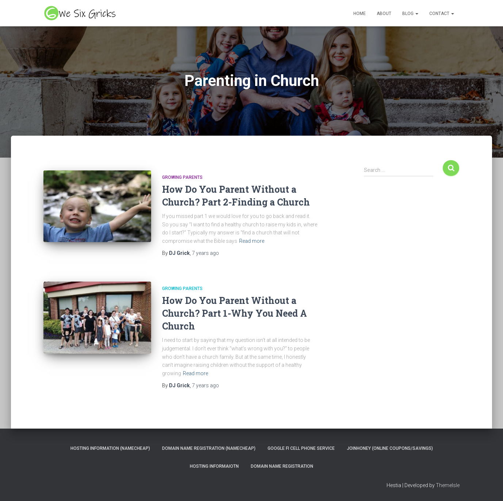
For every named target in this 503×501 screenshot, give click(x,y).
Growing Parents (182, 177)
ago (205, 253)
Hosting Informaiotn (214, 466)
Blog (410, 13)
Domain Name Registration (282, 466)
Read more (251, 241)
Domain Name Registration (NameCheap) (209, 448)
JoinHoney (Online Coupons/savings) (390, 448)
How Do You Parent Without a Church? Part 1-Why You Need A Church (234, 313)
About (384, 13)
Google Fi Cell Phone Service (301, 448)
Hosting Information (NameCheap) (110, 448)
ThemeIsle (448, 485)
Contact (441, 13)
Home (359, 13)
